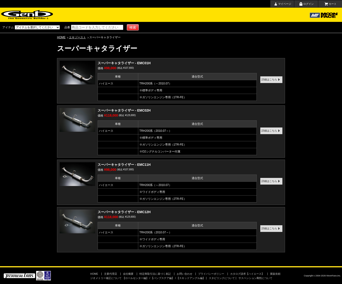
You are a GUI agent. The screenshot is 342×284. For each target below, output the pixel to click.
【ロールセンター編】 (136, 278)
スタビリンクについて (222, 278)
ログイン (308, 3)
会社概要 (188, 15)
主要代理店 (146, 15)
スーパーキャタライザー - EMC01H (124, 63)
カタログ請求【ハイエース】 (247, 273)
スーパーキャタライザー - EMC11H (124, 164)
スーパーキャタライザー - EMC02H (124, 110)
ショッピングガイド (122, 15)
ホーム (75, 15)
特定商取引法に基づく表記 (155, 273)
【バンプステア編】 (162, 278)
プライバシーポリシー (211, 273)
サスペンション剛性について (255, 278)
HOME (61, 37)
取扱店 (166, 15)
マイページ (284, 3)
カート (333, 3)
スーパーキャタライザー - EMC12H (124, 212)
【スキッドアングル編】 (190, 278)
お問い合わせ (209, 15)
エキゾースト (77, 37)
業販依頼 (275, 273)
